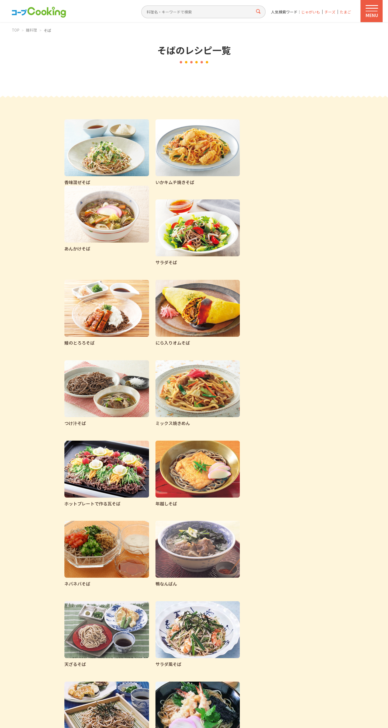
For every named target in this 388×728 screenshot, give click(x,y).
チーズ (329, 12)
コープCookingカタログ (128, 660)
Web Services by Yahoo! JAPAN (194, 717)
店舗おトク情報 (203, 660)
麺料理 (31, 30)
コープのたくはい (271, 660)
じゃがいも (310, 12)
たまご (345, 12)
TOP (16, 30)
